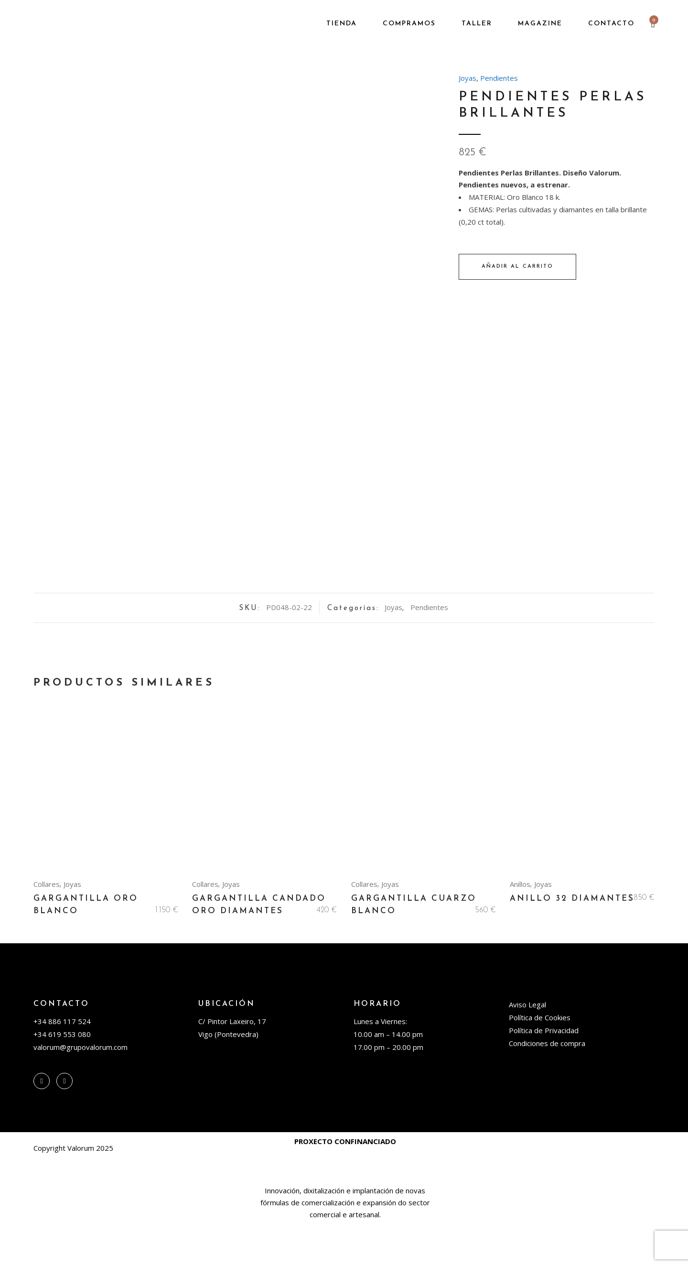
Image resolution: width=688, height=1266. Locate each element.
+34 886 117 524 (62, 1062)
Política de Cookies (539, 1058)
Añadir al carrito (517, 266)
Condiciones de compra (547, 1084)
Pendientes (499, 78)
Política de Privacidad (544, 1071)
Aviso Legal (527, 1045)
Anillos (520, 925)
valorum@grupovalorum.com (80, 1088)
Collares (46, 925)
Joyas (467, 78)
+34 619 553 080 (62, 1075)
